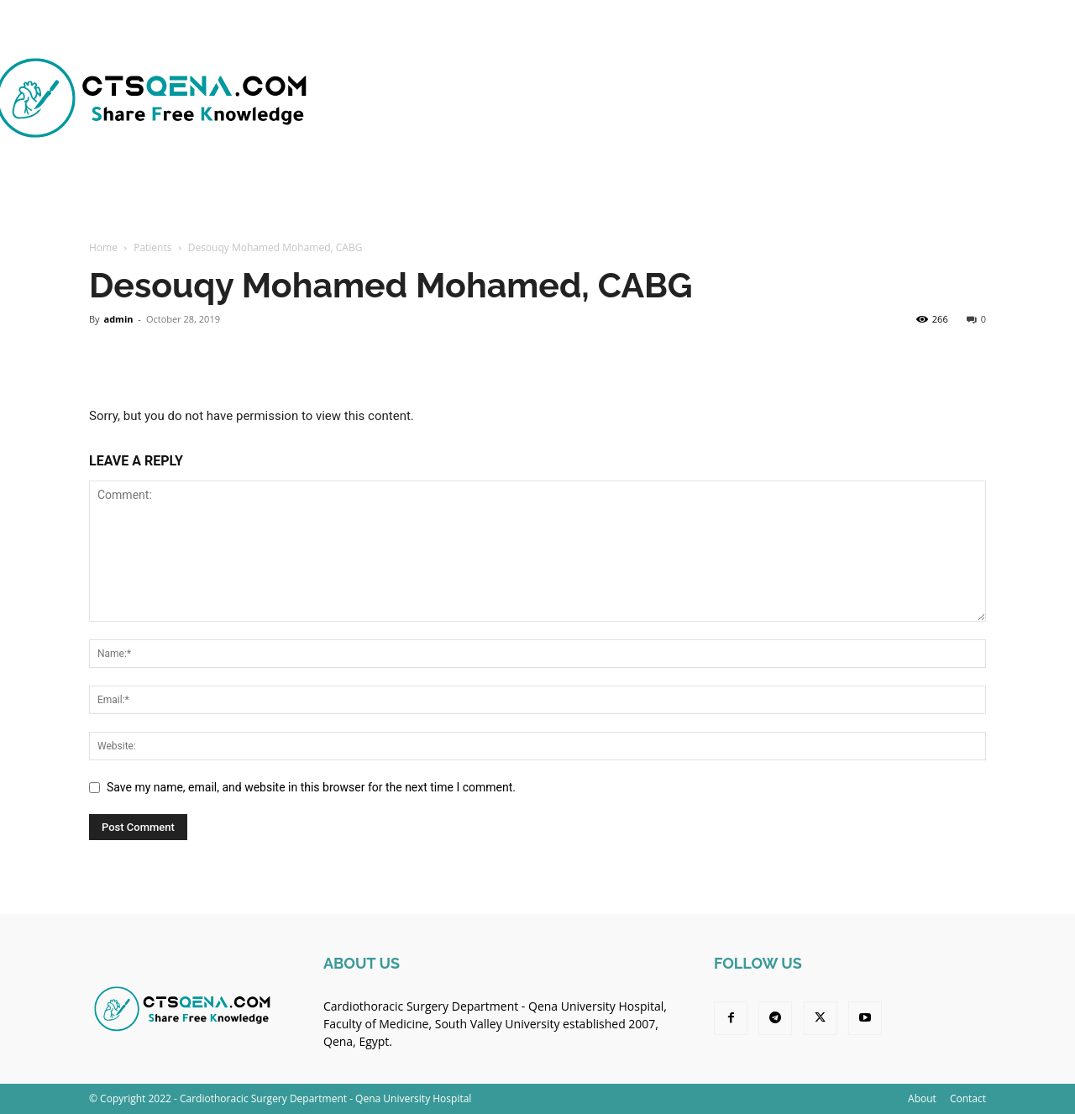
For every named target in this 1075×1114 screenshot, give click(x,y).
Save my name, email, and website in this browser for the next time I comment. (311, 787)
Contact (968, 1098)
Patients (152, 247)
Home (103, 247)
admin (118, 319)
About (922, 1098)
